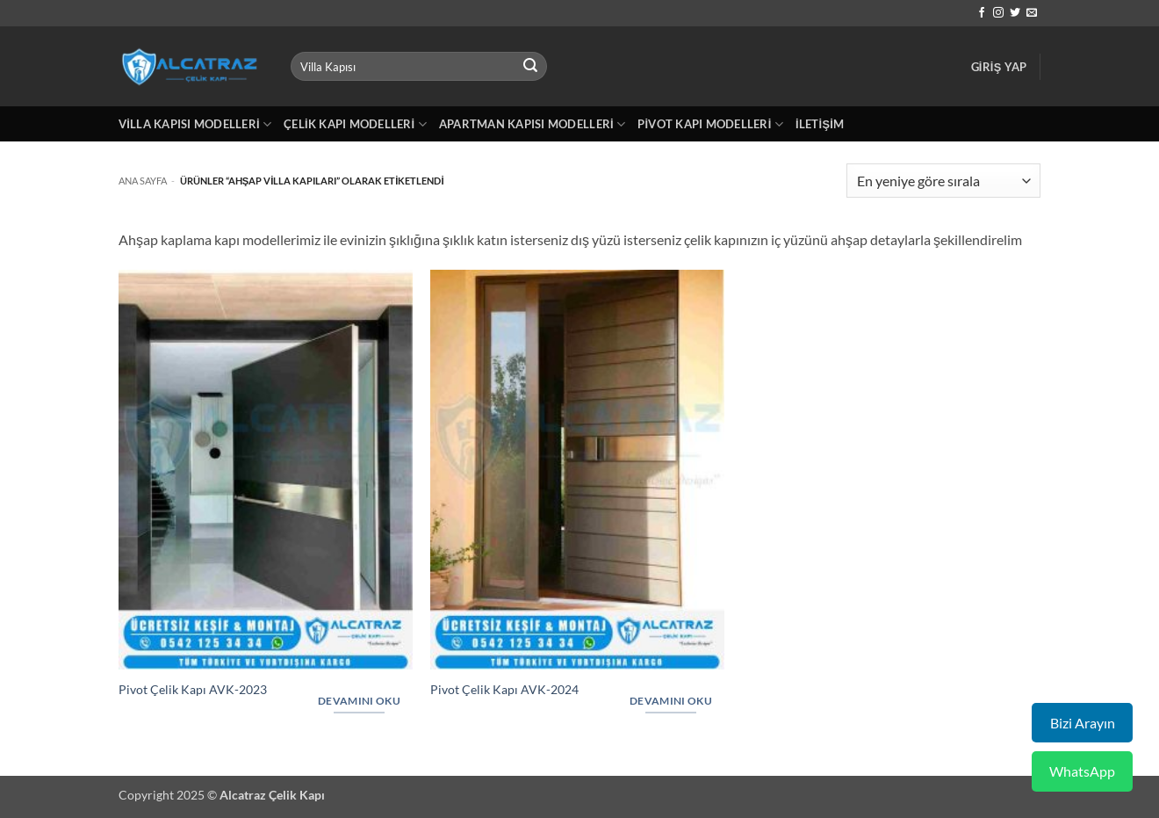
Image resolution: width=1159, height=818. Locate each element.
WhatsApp (1082, 771)
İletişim (819, 124)
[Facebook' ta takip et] (981, 13)
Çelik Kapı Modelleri (355, 124)
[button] (999, 67)
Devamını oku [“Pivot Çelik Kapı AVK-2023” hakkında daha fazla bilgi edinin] (359, 700)
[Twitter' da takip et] (1015, 13)
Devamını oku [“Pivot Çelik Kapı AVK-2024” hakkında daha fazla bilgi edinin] (671, 700)
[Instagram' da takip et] (998, 13)
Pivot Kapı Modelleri (710, 124)
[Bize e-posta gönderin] (1031, 13)
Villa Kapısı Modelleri (195, 124)
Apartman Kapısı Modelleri (532, 124)
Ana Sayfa (143, 180)
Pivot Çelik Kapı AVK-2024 (504, 689)
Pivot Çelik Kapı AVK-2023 (193, 689)
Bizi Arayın (1082, 722)
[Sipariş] (943, 180)
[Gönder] (530, 67)
